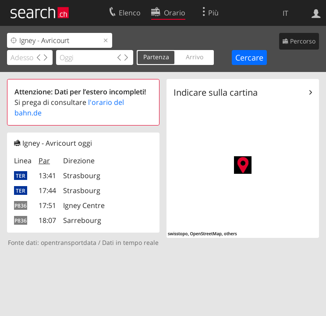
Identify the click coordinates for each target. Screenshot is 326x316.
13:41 (47, 175)
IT (285, 13)
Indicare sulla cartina (216, 92)
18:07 (47, 220)
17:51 (47, 205)
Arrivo (194, 57)
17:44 (47, 190)
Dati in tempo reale (130, 242)
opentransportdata (68, 242)
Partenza (156, 57)
